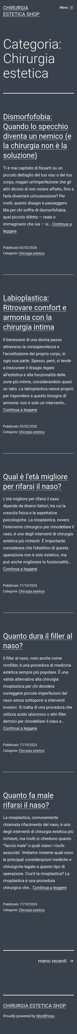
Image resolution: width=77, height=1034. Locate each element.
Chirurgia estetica (32, 253)
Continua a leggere (20, 409)
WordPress (45, 1016)
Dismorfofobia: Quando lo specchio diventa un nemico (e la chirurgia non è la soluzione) (37, 136)
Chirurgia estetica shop (34, 1006)
